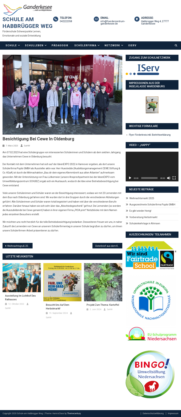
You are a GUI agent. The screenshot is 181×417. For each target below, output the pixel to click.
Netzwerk (112, 45)
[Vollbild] (174, 178)
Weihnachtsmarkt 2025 (141, 198)
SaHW (27, 145)
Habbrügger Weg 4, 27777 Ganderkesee (155, 22)
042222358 (66, 21)
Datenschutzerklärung (153, 413)
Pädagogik (60, 45)
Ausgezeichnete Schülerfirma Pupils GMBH (152, 204)
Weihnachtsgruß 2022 (19, 246)
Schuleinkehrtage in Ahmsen (144, 223)
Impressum (173, 413)
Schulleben (34, 45)
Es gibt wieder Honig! (140, 210)
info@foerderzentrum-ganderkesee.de (113, 22)
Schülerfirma (85, 45)
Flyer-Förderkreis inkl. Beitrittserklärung (150, 134)
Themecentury (74, 413)
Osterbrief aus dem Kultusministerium (108, 246)
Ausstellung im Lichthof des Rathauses (20, 297)
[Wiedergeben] (130, 178)
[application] (152, 166)
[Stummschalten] (168, 178)
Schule (11, 45)
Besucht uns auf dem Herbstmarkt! (57, 307)
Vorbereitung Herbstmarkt (143, 217)
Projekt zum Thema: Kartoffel (103, 305)
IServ (132, 45)
